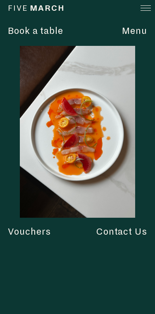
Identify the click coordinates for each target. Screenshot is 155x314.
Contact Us (122, 232)
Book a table (36, 31)
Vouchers (29, 232)
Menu (134, 31)
